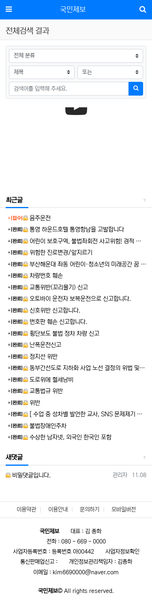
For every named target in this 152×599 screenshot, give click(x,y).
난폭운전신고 (42, 344)
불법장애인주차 (44, 425)
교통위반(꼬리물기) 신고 (55, 287)
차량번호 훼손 (43, 275)
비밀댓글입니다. (28, 475)
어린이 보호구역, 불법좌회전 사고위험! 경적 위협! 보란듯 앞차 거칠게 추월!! (84, 241)
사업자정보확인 (122, 551)
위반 (31, 402)
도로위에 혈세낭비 (48, 379)
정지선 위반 (40, 356)
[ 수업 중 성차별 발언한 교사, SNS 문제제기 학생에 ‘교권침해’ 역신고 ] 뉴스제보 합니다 (84, 414)
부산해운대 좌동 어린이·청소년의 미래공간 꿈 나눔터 (84, 264)
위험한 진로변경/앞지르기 (57, 252)
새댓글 (14, 457)
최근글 (14, 200)
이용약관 (26, 509)
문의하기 (89, 509)
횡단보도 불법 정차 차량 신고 (61, 333)
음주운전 (37, 218)
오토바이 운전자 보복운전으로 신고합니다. (77, 298)
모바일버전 (123, 509)
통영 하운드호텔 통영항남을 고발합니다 (73, 229)
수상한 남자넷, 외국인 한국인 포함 (67, 437)
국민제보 (73, 10)
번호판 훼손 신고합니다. (55, 321)
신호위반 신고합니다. (51, 310)
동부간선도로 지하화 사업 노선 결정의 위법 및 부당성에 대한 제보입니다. (84, 368)
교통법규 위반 (43, 391)
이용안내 (58, 509)
